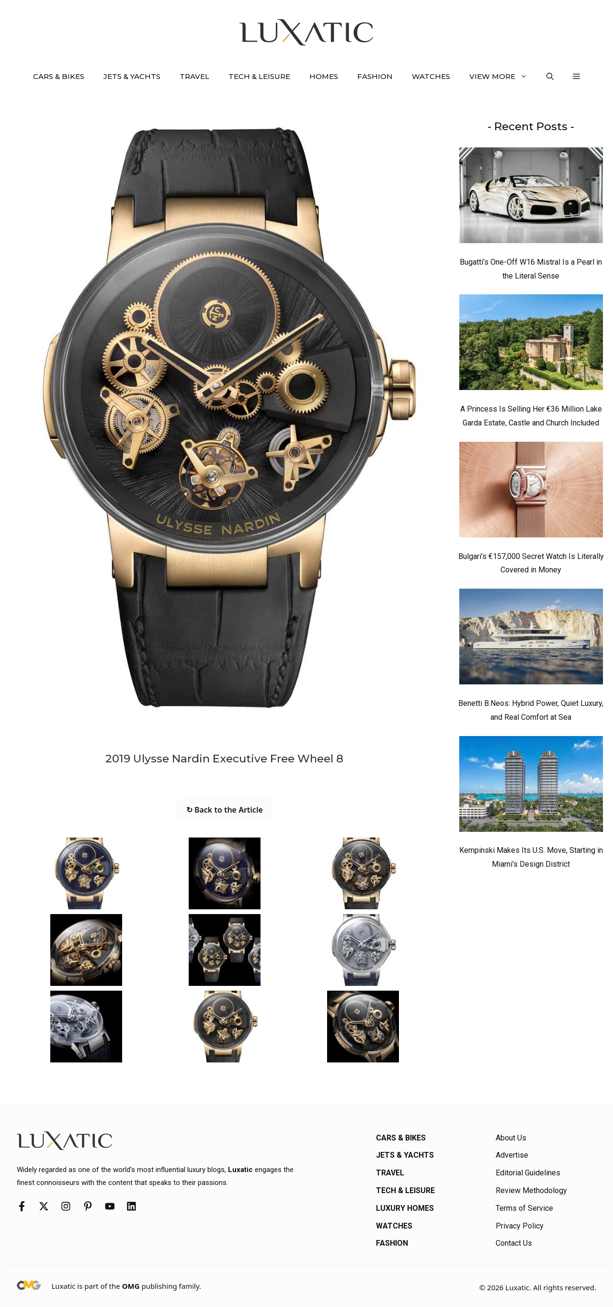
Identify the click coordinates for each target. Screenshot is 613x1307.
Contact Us (514, 1243)
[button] (550, 76)
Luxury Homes (405, 1208)
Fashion (375, 76)
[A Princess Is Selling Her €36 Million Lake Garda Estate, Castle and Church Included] (531, 344)
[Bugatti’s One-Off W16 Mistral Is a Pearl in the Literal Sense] (531, 197)
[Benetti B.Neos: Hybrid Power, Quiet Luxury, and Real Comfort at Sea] (531, 639)
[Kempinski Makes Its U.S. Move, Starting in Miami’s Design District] (531, 786)
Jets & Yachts (131, 76)
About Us (511, 1137)
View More (503, 76)
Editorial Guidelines (528, 1172)
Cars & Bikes (58, 76)
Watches (431, 76)
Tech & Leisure (259, 76)
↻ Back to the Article (224, 809)
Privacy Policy (520, 1225)
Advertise (512, 1155)
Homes (323, 76)
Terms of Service (524, 1208)
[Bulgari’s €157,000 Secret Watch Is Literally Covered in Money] (531, 492)
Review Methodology (531, 1190)
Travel (194, 76)
